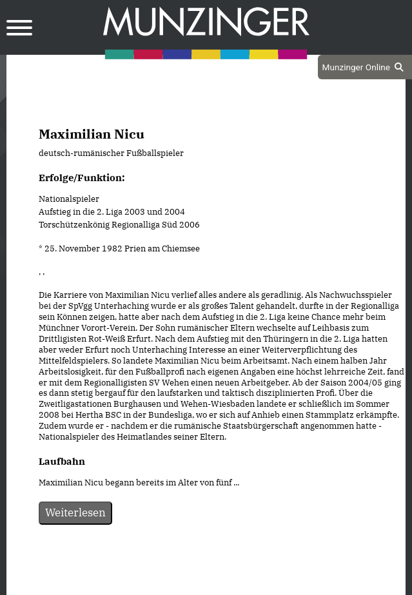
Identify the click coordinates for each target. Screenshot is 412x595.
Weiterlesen (75, 512)
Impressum (241, 583)
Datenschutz (173, 583)
